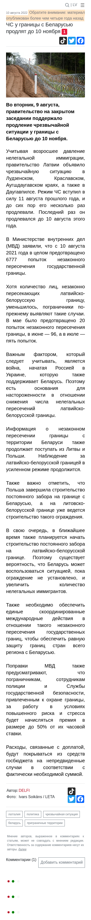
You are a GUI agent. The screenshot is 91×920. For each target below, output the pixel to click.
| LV (74, 5)
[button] (81, 5)
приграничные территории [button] (45, 823)
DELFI (24, 790)
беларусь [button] (14, 823)
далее (22, 849)
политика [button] (33, 814)
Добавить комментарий (62, 862)
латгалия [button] (14, 814)
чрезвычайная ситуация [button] (61, 814)
